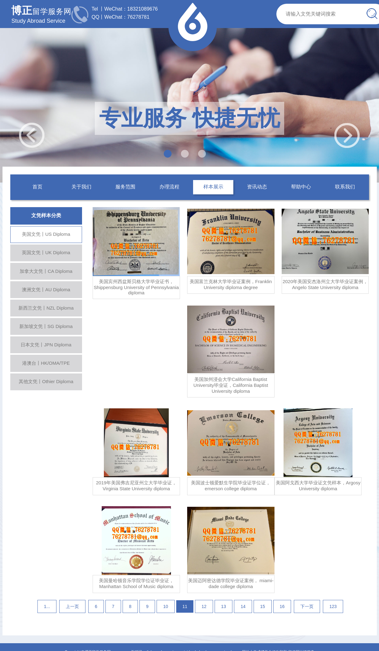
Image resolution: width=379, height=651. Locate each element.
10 (165, 606)
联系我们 (345, 186)
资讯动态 (257, 186)
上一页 (72, 606)
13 (223, 606)
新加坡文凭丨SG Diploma (46, 326)
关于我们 (81, 186)
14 (243, 606)
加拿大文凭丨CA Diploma (46, 271)
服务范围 (125, 186)
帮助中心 (301, 186)
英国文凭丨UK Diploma (46, 252)
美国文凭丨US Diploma (46, 234)
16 (282, 606)
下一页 (306, 606)
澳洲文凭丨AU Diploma (46, 289)
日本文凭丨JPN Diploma (46, 344)
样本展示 (213, 186)
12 (204, 606)
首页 (37, 186)
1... (47, 606)
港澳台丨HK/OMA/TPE (46, 363)
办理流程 (169, 186)
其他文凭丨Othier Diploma (46, 381)
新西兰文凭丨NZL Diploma (46, 308)
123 (333, 606)
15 (262, 606)
